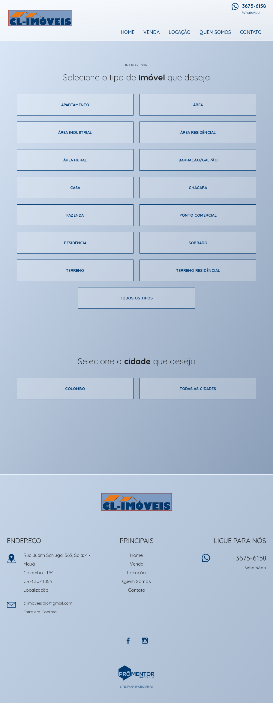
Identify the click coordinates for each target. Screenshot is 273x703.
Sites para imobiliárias (136, 686)
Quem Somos (215, 32)
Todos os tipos (136, 298)
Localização (36, 590)
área (198, 104)
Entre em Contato (40, 611)
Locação (179, 32)
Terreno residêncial (198, 270)
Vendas (142, 65)
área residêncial (198, 132)
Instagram (145, 641)
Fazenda (75, 215)
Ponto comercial (198, 215)
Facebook (128, 641)
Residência (75, 242)
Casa (75, 187)
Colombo (75, 388)
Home (127, 32)
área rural (75, 160)
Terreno (75, 270)
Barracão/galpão (198, 160)
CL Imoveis (136, 502)
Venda (151, 32)
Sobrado (197, 242)
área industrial (75, 132)
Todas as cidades (198, 388)
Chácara (198, 187)
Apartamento (75, 104)
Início (129, 65)
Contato (251, 32)
